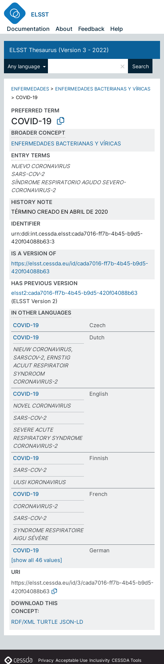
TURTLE (47, 621)
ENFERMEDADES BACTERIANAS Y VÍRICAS (102, 89)
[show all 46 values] (36, 560)
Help (116, 28)
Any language (24, 66)
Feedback (91, 28)
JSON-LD (71, 621)
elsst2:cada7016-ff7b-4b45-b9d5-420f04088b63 (74, 292)
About (64, 28)
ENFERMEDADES (30, 89)
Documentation (28, 28)
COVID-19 (26, 325)
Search (140, 66)
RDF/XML (23, 621)
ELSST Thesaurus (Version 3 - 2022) (59, 50)
